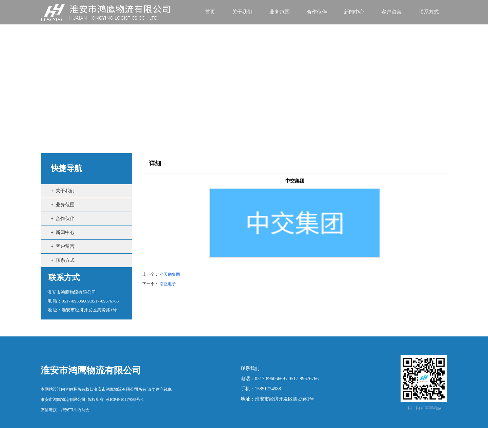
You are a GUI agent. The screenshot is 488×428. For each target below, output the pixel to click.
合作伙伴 (65, 218)
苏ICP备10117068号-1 (125, 399)
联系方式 (65, 260)
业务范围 (65, 204)
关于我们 (65, 190)
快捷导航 (66, 168)
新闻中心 (65, 232)
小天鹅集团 (170, 274)
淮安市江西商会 (75, 409)
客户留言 (65, 246)
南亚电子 (168, 283)
